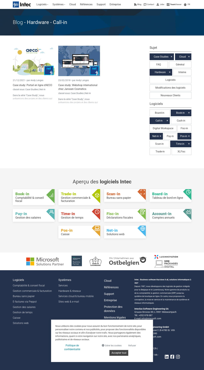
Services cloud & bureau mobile (76, 296)
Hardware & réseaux (69, 290)
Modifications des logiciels (170, 87)
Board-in (159, 112)
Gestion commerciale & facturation (32, 290)
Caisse (16, 317)
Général (180, 64)
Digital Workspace (163, 128)
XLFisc (181, 151)
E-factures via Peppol (25, 301)
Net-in (42, 89)
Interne (182, 72)
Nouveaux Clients (170, 95)
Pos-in (183, 136)
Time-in (180, 143)
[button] (187, 4)
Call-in (159, 120)
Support (109, 293)
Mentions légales (115, 317)
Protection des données (113, 309)
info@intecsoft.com (151, 318)
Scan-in (159, 143)
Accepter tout (119, 352)
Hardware (160, 72)
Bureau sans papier (24, 296)
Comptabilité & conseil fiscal (29, 285)
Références (111, 287)
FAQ (158, 64)
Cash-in (181, 120)
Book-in (180, 112)
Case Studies (32, 89)
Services (63, 285)
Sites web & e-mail (68, 301)
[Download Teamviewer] (174, 4)
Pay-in (170, 136)
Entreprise (110, 300)
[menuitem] (43, 4)
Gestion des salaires (24, 307)
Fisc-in (184, 128)
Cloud (182, 56)
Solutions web (21, 323)
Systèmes (64, 280)
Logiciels (170, 79)
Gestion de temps (22, 312)
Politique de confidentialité (72, 347)
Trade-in (160, 151)
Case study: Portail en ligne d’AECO (32, 85)
